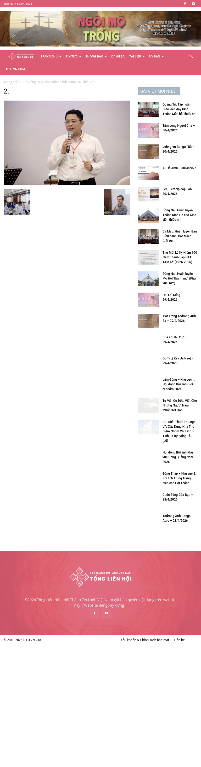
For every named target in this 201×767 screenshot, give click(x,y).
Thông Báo (96, 56)
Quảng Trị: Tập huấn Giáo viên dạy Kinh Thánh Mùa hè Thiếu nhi (179, 109)
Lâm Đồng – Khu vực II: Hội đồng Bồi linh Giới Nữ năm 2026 (179, 384)
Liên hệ (179, 640)
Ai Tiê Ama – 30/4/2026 (179, 168)
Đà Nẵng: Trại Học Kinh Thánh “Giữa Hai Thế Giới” (59, 82)
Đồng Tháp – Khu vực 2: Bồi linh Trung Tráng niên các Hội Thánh (179, 478)
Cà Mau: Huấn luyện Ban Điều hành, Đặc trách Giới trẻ (180, 236)
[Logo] (21, 56)
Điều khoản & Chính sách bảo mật (144, 640)
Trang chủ (11, 82)
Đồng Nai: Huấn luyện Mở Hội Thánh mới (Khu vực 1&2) (179, 278)
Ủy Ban (156, 56)
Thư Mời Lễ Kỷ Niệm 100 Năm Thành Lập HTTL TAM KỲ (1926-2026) (180, 257)
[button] (191, 56)
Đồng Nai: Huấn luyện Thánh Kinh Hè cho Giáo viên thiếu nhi (179, 215)
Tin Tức (73, 56)
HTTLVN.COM (15, 69)
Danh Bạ (118, 56)
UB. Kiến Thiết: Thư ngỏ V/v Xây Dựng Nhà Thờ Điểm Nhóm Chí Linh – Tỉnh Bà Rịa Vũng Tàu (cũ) (179, 431)
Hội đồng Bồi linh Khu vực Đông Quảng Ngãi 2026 (178, 457)
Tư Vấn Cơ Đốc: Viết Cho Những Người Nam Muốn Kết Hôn (180, 405)
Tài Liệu (137, 56)
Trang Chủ (51, 56)
